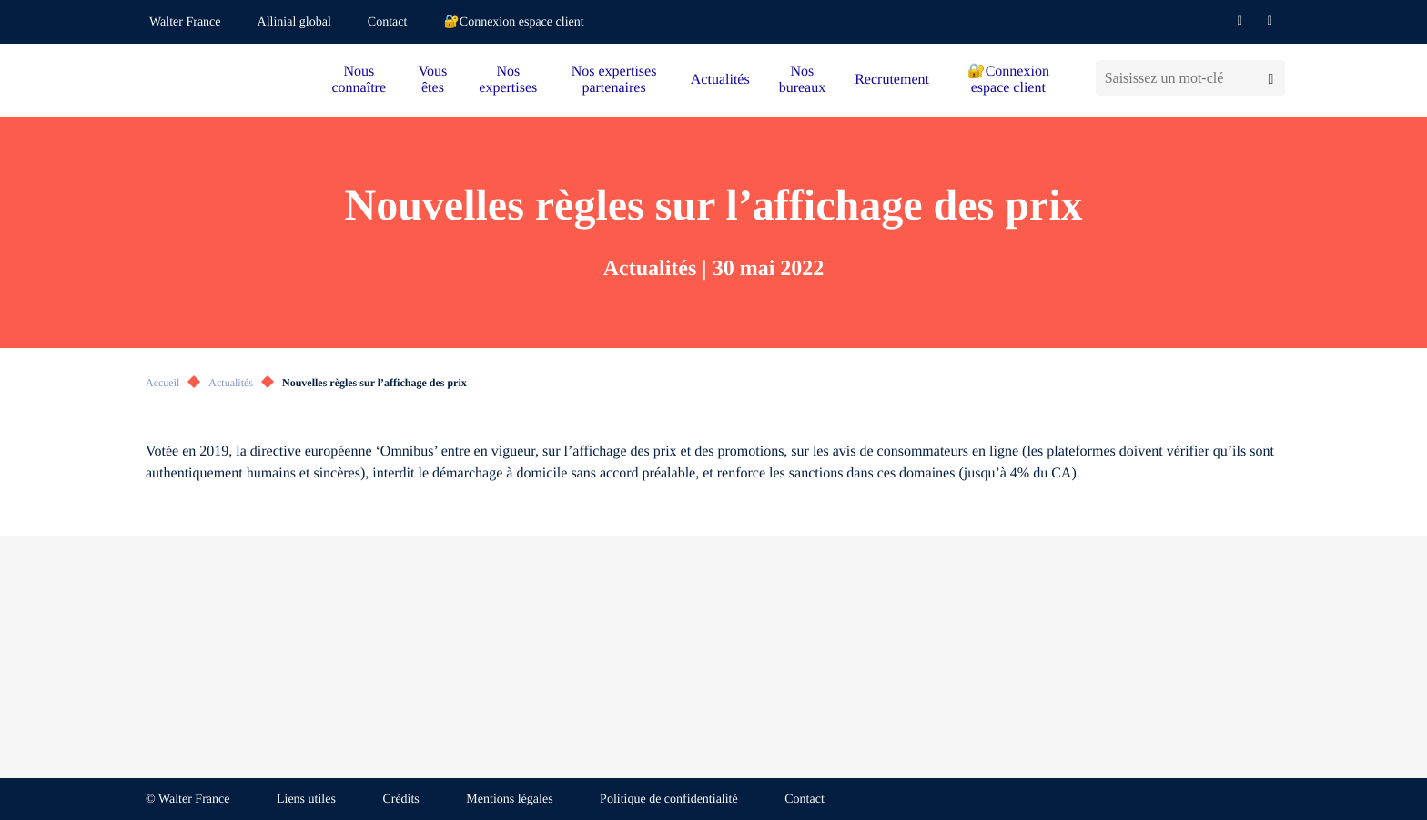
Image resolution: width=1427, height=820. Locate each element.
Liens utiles (306, 799)
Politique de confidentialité (669, 799)
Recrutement (892, 79)
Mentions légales (509, 799)
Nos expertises (508, 80)
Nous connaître (359, 80)
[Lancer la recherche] (1271, 78)
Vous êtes (433, 80)
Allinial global (294, 22)
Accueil (162, 382)
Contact (388, 22)
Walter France (185, 22)
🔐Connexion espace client (513, 22)
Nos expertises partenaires (614, 80)
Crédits (400, 799)
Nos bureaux (802, 80)
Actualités (720, 79)
